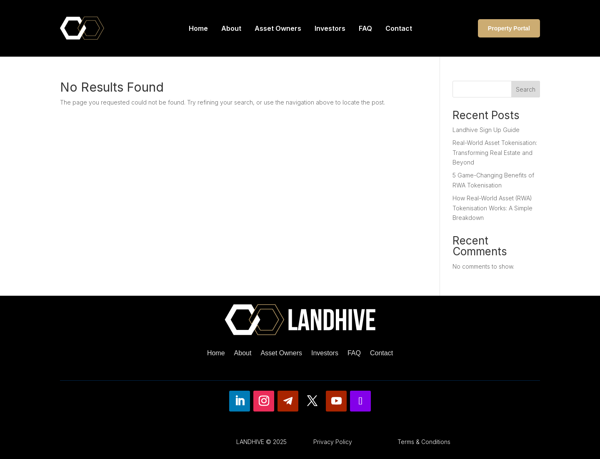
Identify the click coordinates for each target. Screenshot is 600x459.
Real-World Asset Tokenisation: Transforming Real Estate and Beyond (494, 152)
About (231, 28)
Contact (398, 28)
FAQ (365, 28)
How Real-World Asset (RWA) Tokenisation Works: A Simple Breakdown (492, 208)
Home (198, 28)
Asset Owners (278, 28)
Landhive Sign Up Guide (486, 129)
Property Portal (509, 28)
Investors (330, 28)
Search (525, 89)
